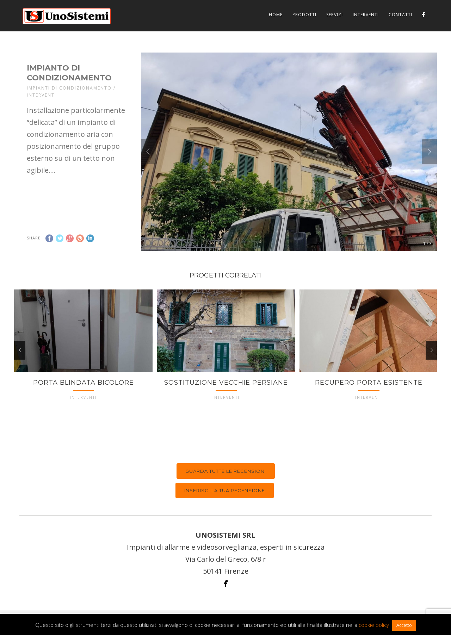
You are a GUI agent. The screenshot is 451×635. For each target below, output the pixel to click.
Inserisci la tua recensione (224, 490)
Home (276, 15)
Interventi (366, 15)
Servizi (334, 15)
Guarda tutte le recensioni (225, 471)
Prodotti (304, 15)
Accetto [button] (404, 625)
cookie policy (374, 624)
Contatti (400, 15)
